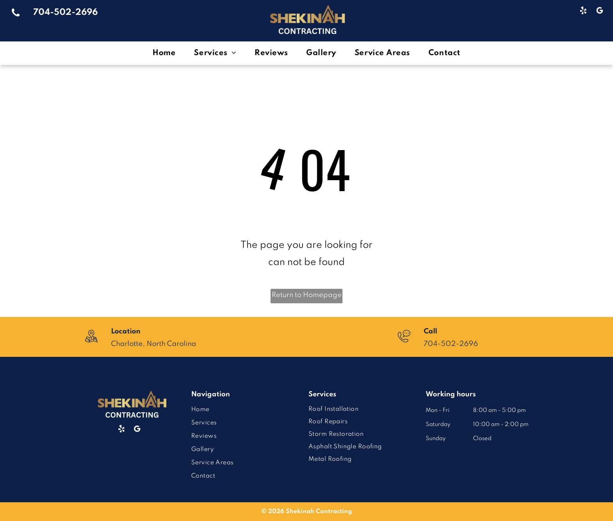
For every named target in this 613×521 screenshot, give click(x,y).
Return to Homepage (307, 295)
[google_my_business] (599, 11)
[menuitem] (165, 53)
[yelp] (583, 11)
